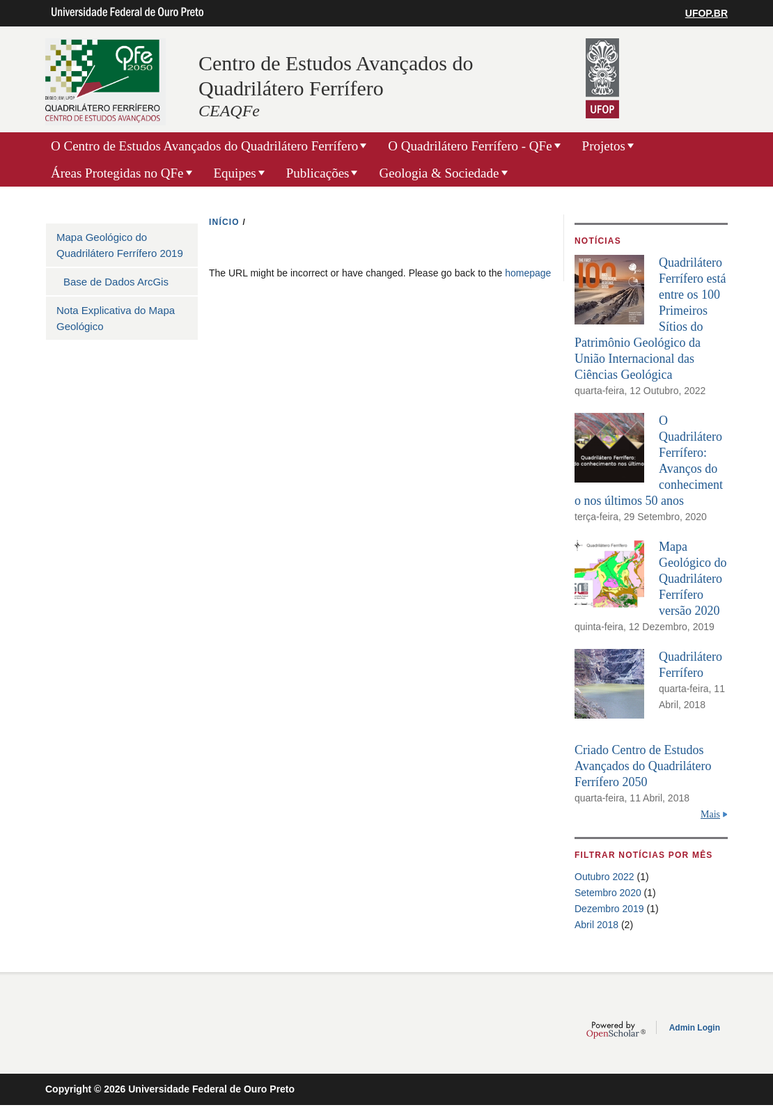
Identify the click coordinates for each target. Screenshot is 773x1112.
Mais (710, 814)
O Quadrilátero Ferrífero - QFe (470, 146)
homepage (528, 273)
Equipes (235, 173)
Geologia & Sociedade (439, 173)
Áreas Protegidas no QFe (117, 173)
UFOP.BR (706, 13)
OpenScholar (616, 1030)
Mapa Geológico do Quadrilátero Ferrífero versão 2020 (692, 579)
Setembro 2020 (608, 892)
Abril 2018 (596, 924)
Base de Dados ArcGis (116, 282)
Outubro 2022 (604, 876)
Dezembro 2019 (609, 908)
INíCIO (224, 222)
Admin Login (694, 1028)
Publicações (318, 173)
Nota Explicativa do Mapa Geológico (115, 318)
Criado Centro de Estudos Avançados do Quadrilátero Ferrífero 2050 (643, 766)
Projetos (603, 146)
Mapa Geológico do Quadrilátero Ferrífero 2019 (119, 245)
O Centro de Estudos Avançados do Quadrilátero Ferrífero (204, 146)
